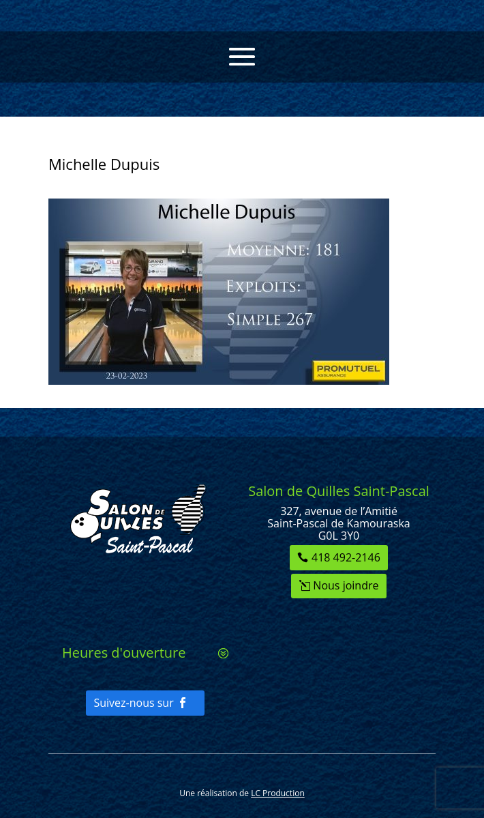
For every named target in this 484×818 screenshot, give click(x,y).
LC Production (278, 793)
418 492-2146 (346, 557)
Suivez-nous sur (133, 702)
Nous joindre (345, 585)
